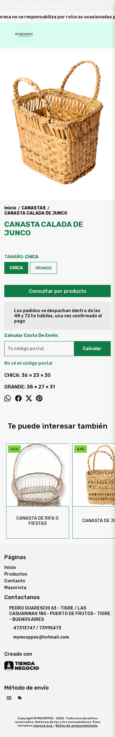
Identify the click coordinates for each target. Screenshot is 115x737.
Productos (15, 574)
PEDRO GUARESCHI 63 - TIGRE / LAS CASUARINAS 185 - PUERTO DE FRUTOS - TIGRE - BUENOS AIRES (57, 614)
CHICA (16, 268)
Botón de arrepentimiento (77, 726)
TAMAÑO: (21, 257)
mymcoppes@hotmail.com (36, 637)
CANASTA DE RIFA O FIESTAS (38, 521)
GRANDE (43, 268)
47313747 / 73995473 (32, 628)
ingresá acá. (43, 726)
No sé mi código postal (28, 363)
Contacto (14, 581)
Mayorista (15, 587)
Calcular (92, 348)
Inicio (10, 567)
